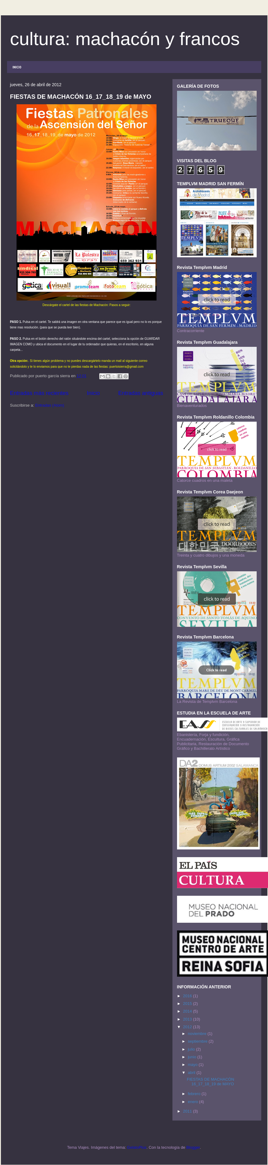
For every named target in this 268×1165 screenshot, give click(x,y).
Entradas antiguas (140, 393)
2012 (188, 1027)
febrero (195, 1093)
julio (192, 1049)
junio (192, 1057)
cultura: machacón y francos (125, 39)
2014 (188, 1011)
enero (193, 1101)
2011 (188, 1111)
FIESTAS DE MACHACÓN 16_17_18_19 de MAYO (80, 96)
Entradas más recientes (39, 393)
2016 (188, 996)
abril (192, 1072)
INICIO (17, 67)
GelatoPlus (137, 1147)
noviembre (197, 1033)
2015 (188, 1003)
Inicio (93, 393)
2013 (188, 1019)
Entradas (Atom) (49, 405)
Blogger (193, 1147)
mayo (193, 1064)
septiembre (198, 1041)
